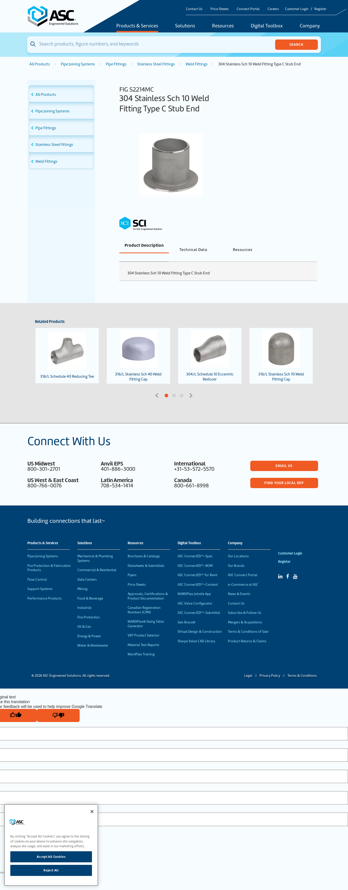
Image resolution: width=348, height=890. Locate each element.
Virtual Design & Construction (200, 623)
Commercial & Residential (96, 562)
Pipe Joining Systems (78, 64)
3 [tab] (200, 387)
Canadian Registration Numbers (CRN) (144, 601)
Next (191, 387)
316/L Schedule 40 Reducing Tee (67, 347)
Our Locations (238, 548)
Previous (157, 387)
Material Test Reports (143, 636)
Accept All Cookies (51, 857)
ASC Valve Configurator (195, 595)
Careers (273, 9)
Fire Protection (88, 609)
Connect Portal (248, 9)
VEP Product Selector (144, 627)
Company (310, 26)
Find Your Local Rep (284, 474)
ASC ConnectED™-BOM (195, 557)
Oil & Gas (84, 618)
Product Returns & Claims (247, 633)
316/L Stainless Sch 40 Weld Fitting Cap (138, 347)
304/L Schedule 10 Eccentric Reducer (209, 347)
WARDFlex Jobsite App (194, 585)
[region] (51, 845)
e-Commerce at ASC (243, 576)
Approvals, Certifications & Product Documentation (148, 587)
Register (320, 9)
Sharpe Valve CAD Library (196, 633)
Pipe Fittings (116, 64)
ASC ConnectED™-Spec (195, 548)
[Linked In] (280, 568)
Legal (248, 667)
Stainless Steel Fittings (156, 64)
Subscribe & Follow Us (244, 604)
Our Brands (236, 557)
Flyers (132, 567)
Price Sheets (220, 9)
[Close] (91, 811)
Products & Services (137, 26)
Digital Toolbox (267, 26)
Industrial (84, 599)
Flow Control (37, 571)
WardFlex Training (141, 646)
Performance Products (44, 590)
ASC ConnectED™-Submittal (199, 604)
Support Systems (40, 580)
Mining (82, 580)
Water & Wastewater (92, 637)
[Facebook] (287, 568)
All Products (39, 64)
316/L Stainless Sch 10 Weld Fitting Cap (281, 347)
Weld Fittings (197, 64)
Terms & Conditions (302, 667)
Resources (223, 26)
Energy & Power (89, 628)
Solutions (185, 26)
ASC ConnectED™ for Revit (197, 567)
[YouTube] (295, 568)
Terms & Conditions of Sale (248, 623)
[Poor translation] (58, 707)
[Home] (55, 16)
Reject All (51, 870)
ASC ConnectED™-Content (198, 576)
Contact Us (194, 9)
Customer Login (297, 9)
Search (296, 44)
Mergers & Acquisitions (245, 614)
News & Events (239, 585)
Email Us (284, 457)
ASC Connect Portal (242, 567)
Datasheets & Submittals (146, 557)
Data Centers (87, 571)
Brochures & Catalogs (144, 548)
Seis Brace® (186, 614)
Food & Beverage (90, 590)
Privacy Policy (270, 667)
